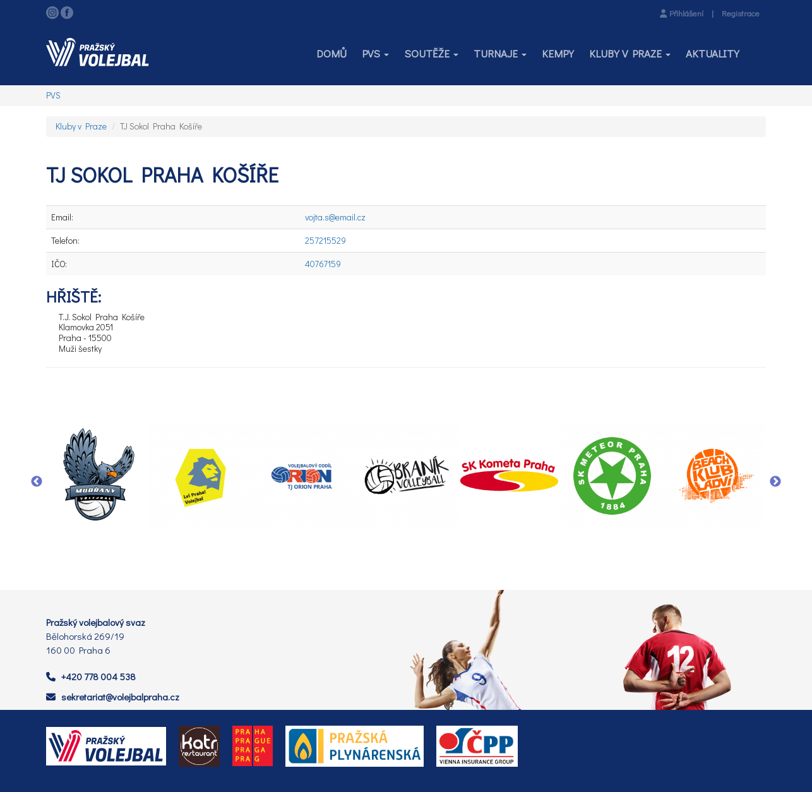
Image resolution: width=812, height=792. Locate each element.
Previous (36, 482)
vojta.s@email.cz (335, 217)
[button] (375, 53)
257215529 (325, 240)
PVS (53, 95)
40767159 (323, 264)
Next (775, 482)
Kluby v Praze (81, 126)
